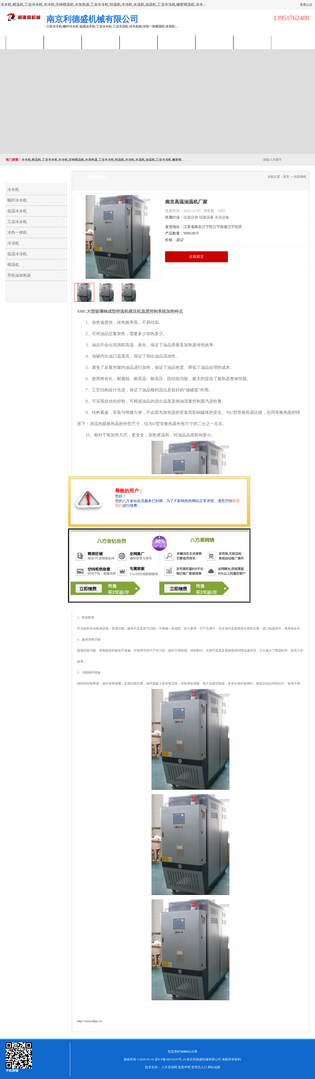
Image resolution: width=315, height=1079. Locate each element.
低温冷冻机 (17, 254)
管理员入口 (199, 1067)
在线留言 (196, 257)
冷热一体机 (17, 232)
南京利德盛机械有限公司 (204, 1059)
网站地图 (214, 1067)
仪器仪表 (190, 217)
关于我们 (138, 42)
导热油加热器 (19, 275)
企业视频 (100, 42)
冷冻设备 (222, 217)
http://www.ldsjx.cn (89, 1021)
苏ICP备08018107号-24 (170, 1059)
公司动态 (176, 42)
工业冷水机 (17, 222)
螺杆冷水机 (17, 200)
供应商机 (62, 42)
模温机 (13, 265)
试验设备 (206, 217)
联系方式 (252, 42)
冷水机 (13, 189)
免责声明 (184, 1067)
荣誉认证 (214, 42)
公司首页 (24, 42)
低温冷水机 (17, 211)
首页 (286, 177)
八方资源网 (169, 1067)
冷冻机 (13, 243)
